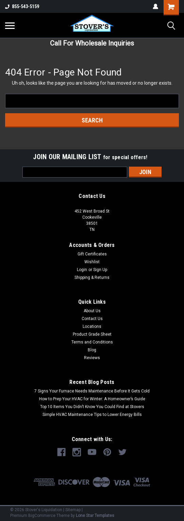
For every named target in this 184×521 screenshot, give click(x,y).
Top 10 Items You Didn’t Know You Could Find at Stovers (92, 406)
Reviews (92, 357)
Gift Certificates (92, 254)
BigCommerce (41, 515)
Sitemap (73, 509)
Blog (92, 350)
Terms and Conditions (92, 342)
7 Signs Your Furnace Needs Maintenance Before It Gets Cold (92, 391)
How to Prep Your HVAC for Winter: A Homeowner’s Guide (92, 399)
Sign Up (100, 269)
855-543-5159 (22, 6)
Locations (92, 326)
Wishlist (92, 261)
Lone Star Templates (95, 515)
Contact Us (92, 318)
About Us (92, 310)
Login (82, 269)
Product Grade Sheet (92, 334)
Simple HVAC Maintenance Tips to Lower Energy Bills (92, 414)
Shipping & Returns (92, 277)
